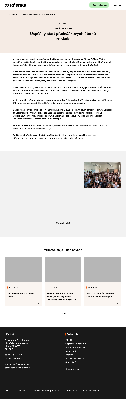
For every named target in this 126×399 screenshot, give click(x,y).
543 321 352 (14, 354)
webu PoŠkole (92, 65)
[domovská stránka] (15, 5)
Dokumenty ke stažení (76, 347)
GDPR (7, 390)
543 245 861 (14, 358)
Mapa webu (70, 390)
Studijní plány (71, 361)
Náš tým (69, 354)
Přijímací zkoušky (73, 358)
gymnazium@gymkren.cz (17, 363)
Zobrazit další (63, 223)
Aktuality (14, 15)
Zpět (64, 313)
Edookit (69, 340)
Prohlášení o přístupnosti (45, 390)
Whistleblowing (90, 390)
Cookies (22, 390)
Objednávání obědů (74, 343)
